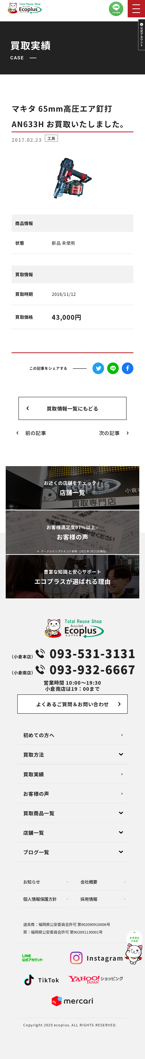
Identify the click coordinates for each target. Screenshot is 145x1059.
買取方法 (33, 754)
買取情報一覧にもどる (72, 408)
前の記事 (35, 433)
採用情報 (88, 899)
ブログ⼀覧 (36, 852)
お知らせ (31, 882)
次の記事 (109, 433)
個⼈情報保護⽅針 (40, 899)
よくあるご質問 (72, 704)
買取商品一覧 (38, 813)
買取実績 (33, 774)
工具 (51, 138)
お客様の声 (36, 793)
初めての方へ (38, 735)
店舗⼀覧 (33, 832)
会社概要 (88, 882)
